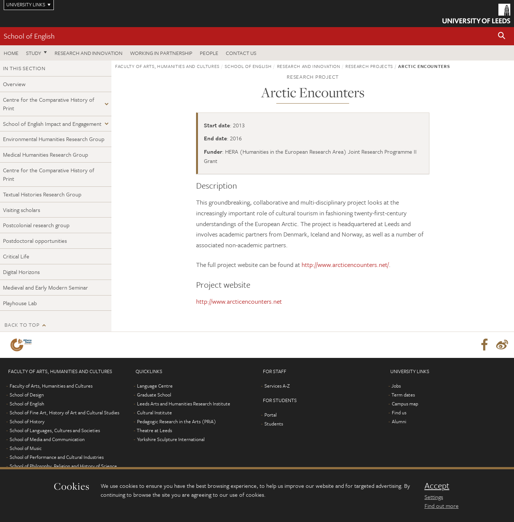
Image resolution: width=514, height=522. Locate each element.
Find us (399, 412)
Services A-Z (277, 385)
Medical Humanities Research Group (45, 154)
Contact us (241, 53)
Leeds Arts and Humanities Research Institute (183, 403)
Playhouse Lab (20, 303)
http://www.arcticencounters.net (239, 301)
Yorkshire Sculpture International (171, 439)
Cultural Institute (154, 412)
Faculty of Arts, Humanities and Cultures (167, 66)
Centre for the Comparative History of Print (48, 103)
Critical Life (16, 256)
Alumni (399, 421)
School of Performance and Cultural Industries (57, 457)
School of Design (27, 394)
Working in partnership (161, 53)
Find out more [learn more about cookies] (441, 506)
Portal (270, 414)
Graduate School (154, 394)
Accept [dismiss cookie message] (436, 485)
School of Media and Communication (47, 439)
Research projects (369, 66)
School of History (27, 421)
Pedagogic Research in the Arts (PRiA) (176, 421)
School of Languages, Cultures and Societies (55, 430)
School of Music (26, 448)
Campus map (405, 403)
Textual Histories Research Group (42, 194)
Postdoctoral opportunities (35, 240)
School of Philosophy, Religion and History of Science (63, 466)
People (209, 53)
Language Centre (155, 385)
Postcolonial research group (36, 225)
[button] (501, 36)
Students (273, 423)
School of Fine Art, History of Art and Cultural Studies (64, 412)
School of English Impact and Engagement (52, 124)
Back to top (21, 325)
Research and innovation (89, 53)
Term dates (403, 394)
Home (11, 53)
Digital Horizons (21, 272)
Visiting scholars (21, 210)
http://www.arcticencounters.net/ (345, 264)
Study (33, 53)
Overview (14, 84)
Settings (433, 497)
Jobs (396, 385)
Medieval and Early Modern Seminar (45, 287)
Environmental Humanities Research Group (53, 139)
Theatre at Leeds (154, 430)
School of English (29, 36)
